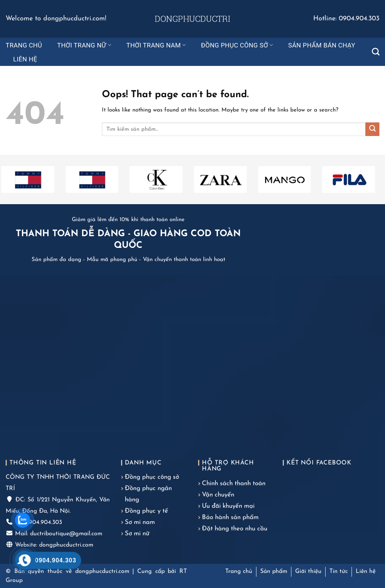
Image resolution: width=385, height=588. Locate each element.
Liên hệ (25, 59)
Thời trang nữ (84, 45)
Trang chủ (24, 45)
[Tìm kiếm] (375, 51)
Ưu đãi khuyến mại (228, 506)
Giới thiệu (308, 571)
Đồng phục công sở (237, 45)
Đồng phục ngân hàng (148, 494)
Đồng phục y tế (146, 511)
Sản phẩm (273, 571)
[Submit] (372, 129)
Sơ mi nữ (137, 533)
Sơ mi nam (140, 522)
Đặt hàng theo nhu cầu (234, 528)
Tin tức (338, 571)
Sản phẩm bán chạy (321, 45)
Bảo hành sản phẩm (230, 517)
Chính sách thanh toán (233, 483)
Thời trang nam (156, 45)
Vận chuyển (218, 495)
